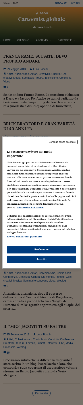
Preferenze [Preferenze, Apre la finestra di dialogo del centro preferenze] (42, 249)
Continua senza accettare (62, 142)
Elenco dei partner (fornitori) (24, 236)
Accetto (42, 259)
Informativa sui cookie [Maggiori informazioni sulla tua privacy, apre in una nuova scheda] (30, 207)
